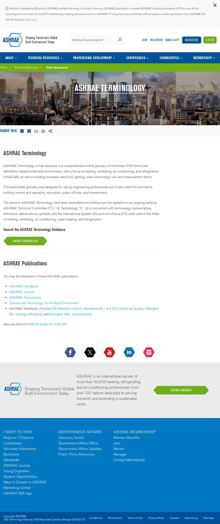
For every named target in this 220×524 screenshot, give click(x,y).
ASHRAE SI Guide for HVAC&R (44, 324)
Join (144, 40)
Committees (12, 443)
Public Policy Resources (76, 454)
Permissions (115, 518)
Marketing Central (17, 487)
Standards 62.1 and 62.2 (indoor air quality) (113, 309)
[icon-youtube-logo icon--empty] (110, 352)
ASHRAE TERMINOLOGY (25, 241)
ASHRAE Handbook (23, 286)
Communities (169, 58)
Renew (118, 449)
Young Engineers (16, 471)
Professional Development (92, 58)
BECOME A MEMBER (181, 390)
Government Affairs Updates (80, 449)
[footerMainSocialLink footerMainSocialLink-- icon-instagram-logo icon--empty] (149, 352)
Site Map (208, 518)
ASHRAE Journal (21, 292)
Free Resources (57, 67)
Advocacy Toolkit (71, 437)
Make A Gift (172, 40)
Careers (174, 518)
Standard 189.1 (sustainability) (71, 314)
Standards (11, 460)
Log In (210, 40)
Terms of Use (135, 518)
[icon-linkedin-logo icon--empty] (129, 352)
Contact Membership (129, 460)
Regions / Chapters (18, 437)
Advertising (191, 518)
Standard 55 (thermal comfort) (60, 309)
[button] (214, 6)
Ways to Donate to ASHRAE (24, 482)
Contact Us (95, 518)
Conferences (135, 58)
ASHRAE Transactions (25, 297)
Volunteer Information (19, 449)
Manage (119, 454)
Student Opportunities (20, 476)
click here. (31, 19)
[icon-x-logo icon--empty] (90, 352)
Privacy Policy (156, 518)
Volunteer (156, 40)
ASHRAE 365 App (17, 493)
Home (3, 67)
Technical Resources (43, 58)
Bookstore (191, 40)
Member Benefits (126, 437)
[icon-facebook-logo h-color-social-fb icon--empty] (70, 352)
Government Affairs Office (78, 443)
